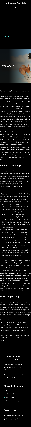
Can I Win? (10, 397)
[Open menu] (15, 7)
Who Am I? (10, 394)
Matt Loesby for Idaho (15, 3)
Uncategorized (11, 419)
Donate (6, 36)
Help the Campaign (13, 401)
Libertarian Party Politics (14, 415)
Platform (9, 390)
